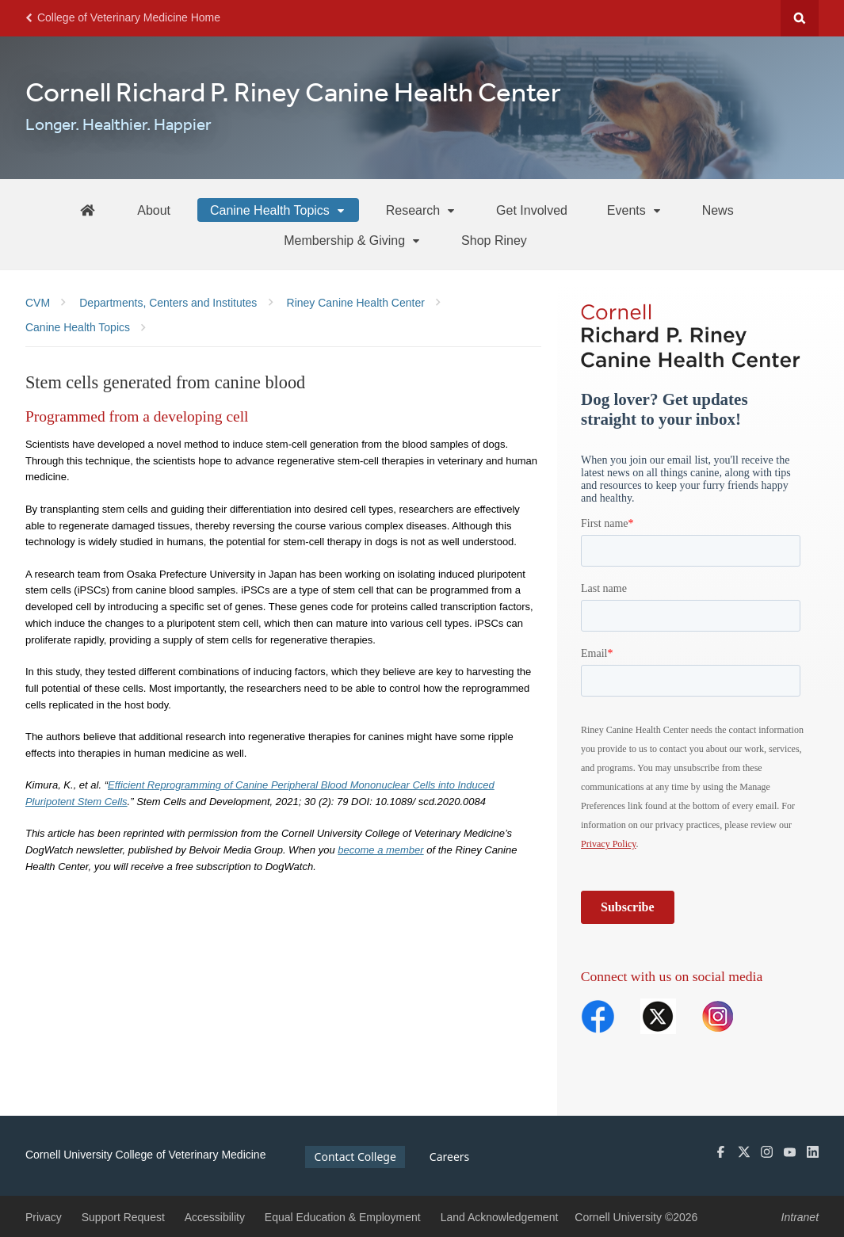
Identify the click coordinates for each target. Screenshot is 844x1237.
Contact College (355, 1156)
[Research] (421, 210)
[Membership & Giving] (352, 240)
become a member (380, 850)
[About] (153, 210)
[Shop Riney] (494, 240)
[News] (718, 210)
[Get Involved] (531, 210)
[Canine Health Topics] (278, 210)
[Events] (634, 210)
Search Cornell (800, 18)
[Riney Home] (87, 209)
